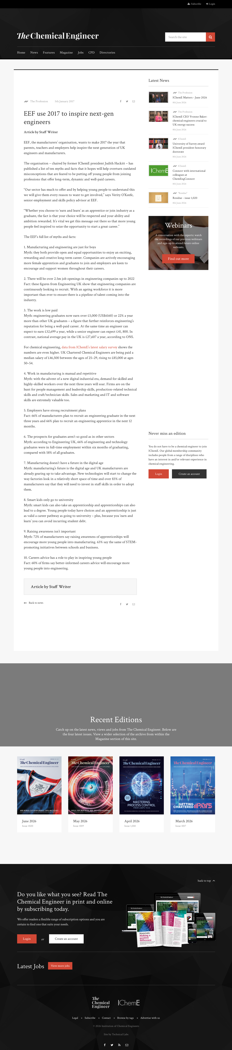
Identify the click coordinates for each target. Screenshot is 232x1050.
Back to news (36, 603)
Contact (106, 1014)
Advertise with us (150, 1014)
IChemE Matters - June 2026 (190, 97)
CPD (91, 53)
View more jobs (60, 966)
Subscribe (194, 4)
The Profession (39, 101)
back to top (204, 881)
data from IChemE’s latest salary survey (89, 347)
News (34, 53)
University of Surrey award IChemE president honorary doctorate (189, 148)
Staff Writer (60, 587)
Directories (107, 53)
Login (210, 4)
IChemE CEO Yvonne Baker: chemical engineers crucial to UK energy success (190, 121)
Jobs (80, 53)
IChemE (182, 139)
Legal (75, 1014)
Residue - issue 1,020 (185, 198)
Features (49, 53)
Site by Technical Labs (116, 1030)
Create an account (189, 474)
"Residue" (182, 193)
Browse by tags (125, 1014)
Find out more (178, 258)
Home (21, 53)
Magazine (66, 53)
